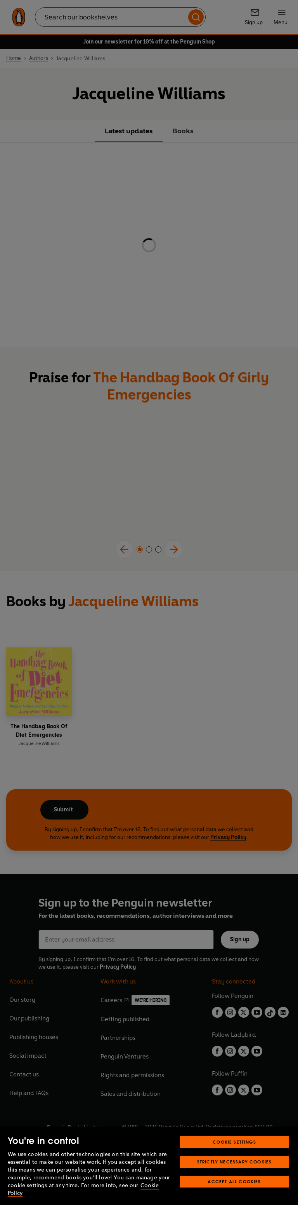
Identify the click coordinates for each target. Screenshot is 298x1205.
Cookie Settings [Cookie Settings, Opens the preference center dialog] (234, 1142)
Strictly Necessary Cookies (234, 1162)
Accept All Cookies (234, 1181)
